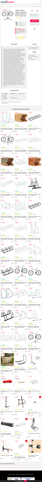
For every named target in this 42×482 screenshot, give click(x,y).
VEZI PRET (34, 21)
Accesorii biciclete (9, 6)
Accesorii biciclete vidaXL (26, 6)
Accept (25, 481)
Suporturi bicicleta (17, 6)
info (12, 131)
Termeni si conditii (11, 474)
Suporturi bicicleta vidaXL (36, 6)
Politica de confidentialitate (21, 474)
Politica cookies (31, 474)
